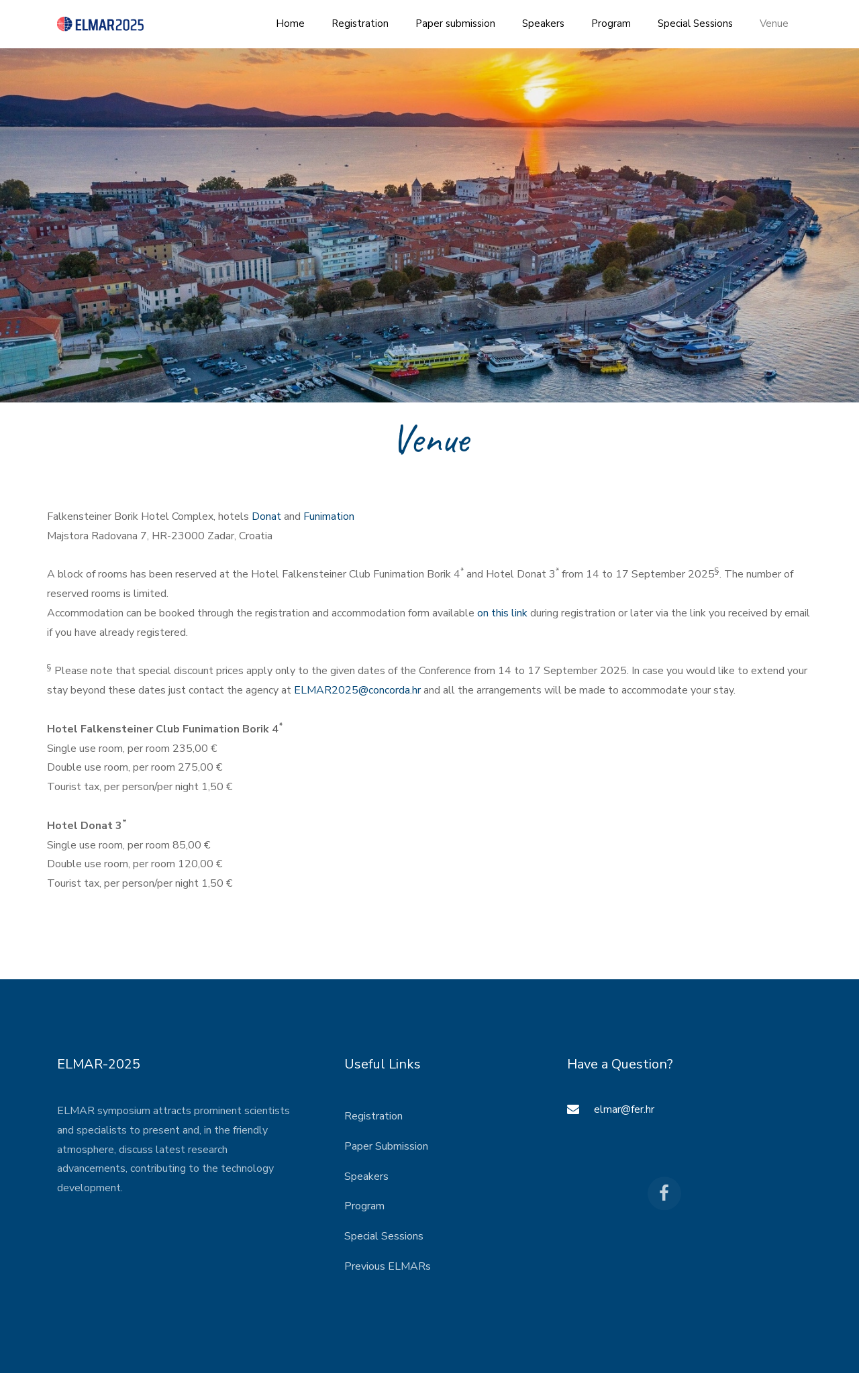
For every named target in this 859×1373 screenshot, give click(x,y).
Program (611, 23)
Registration (360, 23)
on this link (502, 613)
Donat (266, 516)
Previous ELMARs (387, 1266)
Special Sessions (695, 23)
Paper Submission (386, 1146)
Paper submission (455, 23)
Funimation (328, 516)
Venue (774, 23)
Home (290, 23)
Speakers (543, 23)
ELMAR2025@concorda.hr (357, 690)
